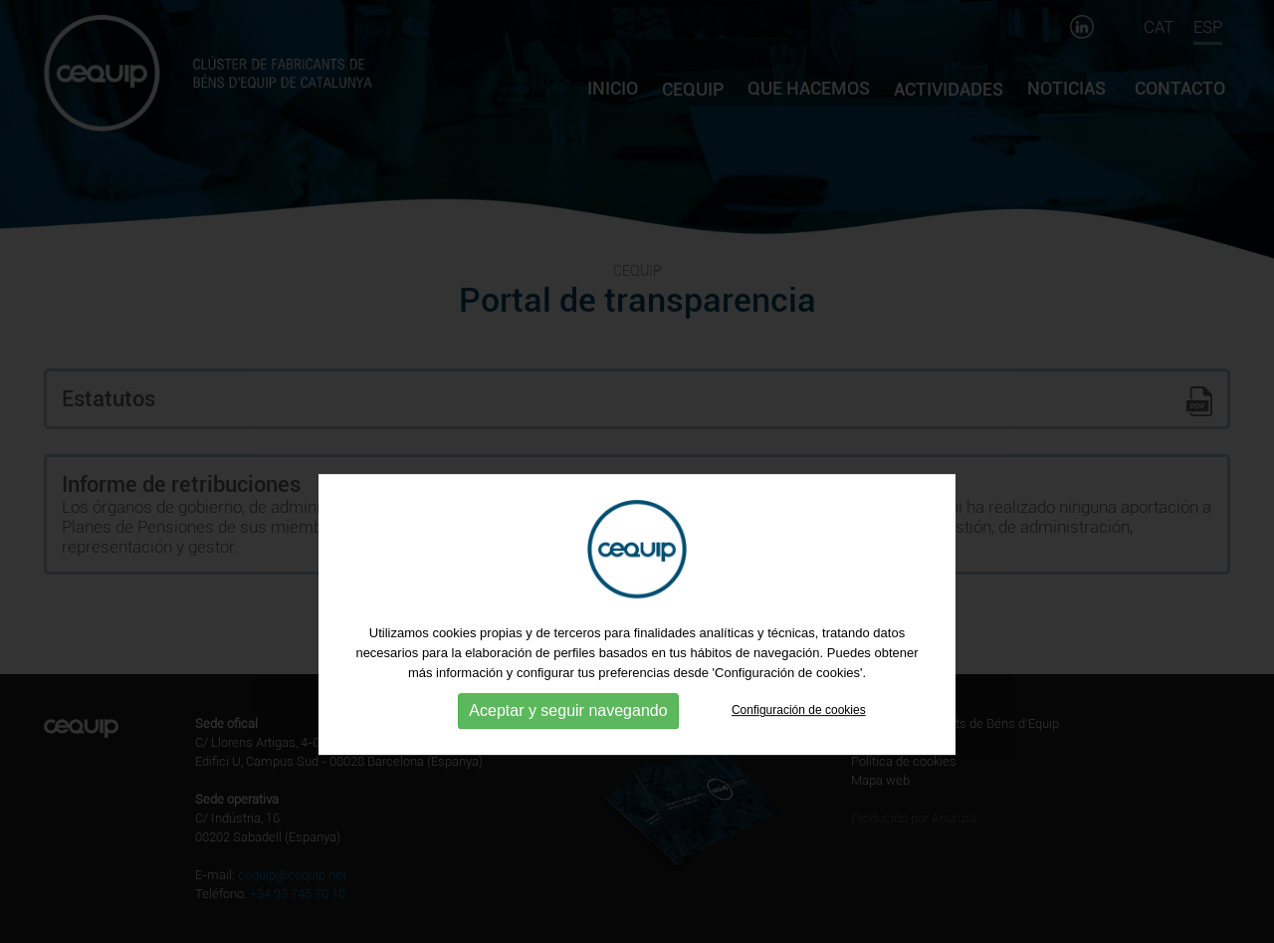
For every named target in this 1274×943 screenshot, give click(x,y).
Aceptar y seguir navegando (568, 773)
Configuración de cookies (799, 773)
